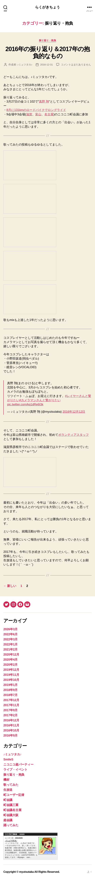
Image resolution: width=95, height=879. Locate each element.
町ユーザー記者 (13, 795)
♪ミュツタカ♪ (24, 64)
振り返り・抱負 (47, 40)
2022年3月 (10, 639)
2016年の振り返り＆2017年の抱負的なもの (47, 52)
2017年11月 (11, 705)
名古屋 (49, 114)
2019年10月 (11, 680)
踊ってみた (10, 825)
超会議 (7, 820)
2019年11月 (11, 674)
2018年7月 (10, 695)
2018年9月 (10, 690)
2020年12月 (11, 654)
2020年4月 (10, 659)
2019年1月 (10, 685)
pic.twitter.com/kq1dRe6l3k (25, 404)
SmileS (8, 759)
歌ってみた (10, 784)
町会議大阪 (10, 815)
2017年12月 (11, 700)
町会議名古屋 (12, 810)
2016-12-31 (46, 64)
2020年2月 (10, 664)
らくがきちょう (47, 7)
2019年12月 (11, 669)
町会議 (7, 800)
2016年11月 (11, 725)
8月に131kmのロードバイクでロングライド (36, 110)
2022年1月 (10, 644)
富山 (38, 114)
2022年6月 (10, 634)
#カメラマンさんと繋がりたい (40, 400)
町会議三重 (10, 805)
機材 (6, 779)
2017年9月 (10, 710)
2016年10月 (11, 730)
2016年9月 (10, 735)
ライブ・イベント (15, 769)
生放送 (7, 789)
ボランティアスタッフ (73, 434)
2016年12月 (11, 720)
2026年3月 (10, 629)
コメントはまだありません (76, 64)
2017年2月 (10, 715)
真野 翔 (44, 101)
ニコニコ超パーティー (18, 764)
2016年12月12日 (73, 411)
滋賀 (29, 114)
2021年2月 (10, 649)
